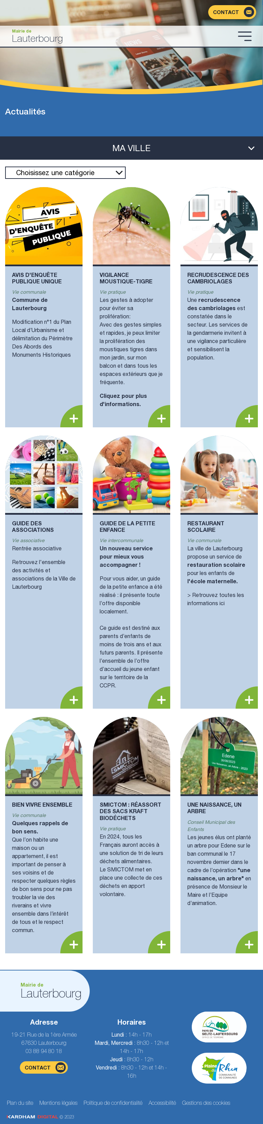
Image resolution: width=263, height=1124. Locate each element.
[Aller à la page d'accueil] (120, 36)
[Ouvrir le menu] (245, 35)
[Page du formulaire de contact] (232, 12)
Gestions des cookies (206, 1103)
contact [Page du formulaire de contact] (45, 1067)
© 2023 (40, 1117)
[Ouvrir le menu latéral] (131, 148)
